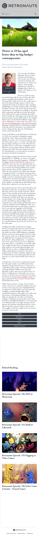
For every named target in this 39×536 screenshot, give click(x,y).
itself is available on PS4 (22, 277)
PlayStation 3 (19, 317)
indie (19, 314)
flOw (3, 279)
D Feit (19, 320)
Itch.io (31, 267)
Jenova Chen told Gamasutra (18, 160)
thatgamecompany (19, 326)
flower (19, 323)
